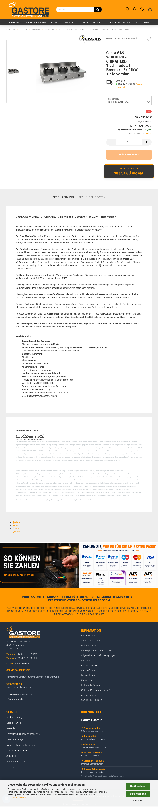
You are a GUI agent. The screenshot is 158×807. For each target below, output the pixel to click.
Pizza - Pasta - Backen (117, 22)
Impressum (86, 660)
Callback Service (89, 665)
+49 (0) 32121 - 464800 (26, 658)
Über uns (10, 767)
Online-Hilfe (13, 694)
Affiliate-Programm (15, 761)
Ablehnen (138, 800)
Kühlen (69, 22)
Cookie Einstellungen (91, 700)
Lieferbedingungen (90, 685)
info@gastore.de (22, 663)
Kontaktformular (16, 699)
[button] (16, 522)
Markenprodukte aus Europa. (93, 739)
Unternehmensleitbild (16, 750)
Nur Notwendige (138, 794)
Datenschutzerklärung (18, 797)
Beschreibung (63, 197)
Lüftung (83, 22)
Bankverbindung (89, 675)
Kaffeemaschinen (36, 22)
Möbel (96, 22)
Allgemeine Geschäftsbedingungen (98, 655)
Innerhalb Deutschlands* (92, 764)
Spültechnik (142, 22)
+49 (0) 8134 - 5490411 (26, 654)
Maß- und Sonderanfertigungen (96, 690)
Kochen (55, 22)
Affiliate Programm (90, 640)
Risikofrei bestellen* (90, 755)
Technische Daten (92, 197)
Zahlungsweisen (89, 695)
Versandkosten (88, 635)
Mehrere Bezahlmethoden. (92, 772)
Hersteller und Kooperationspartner (23, 734)
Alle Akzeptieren (138, 786)
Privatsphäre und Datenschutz (96, 650)
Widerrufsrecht (88, 645)
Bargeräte (15, 22)
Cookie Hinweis (88, 680)
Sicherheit (11, 756)
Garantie (10, 728)
